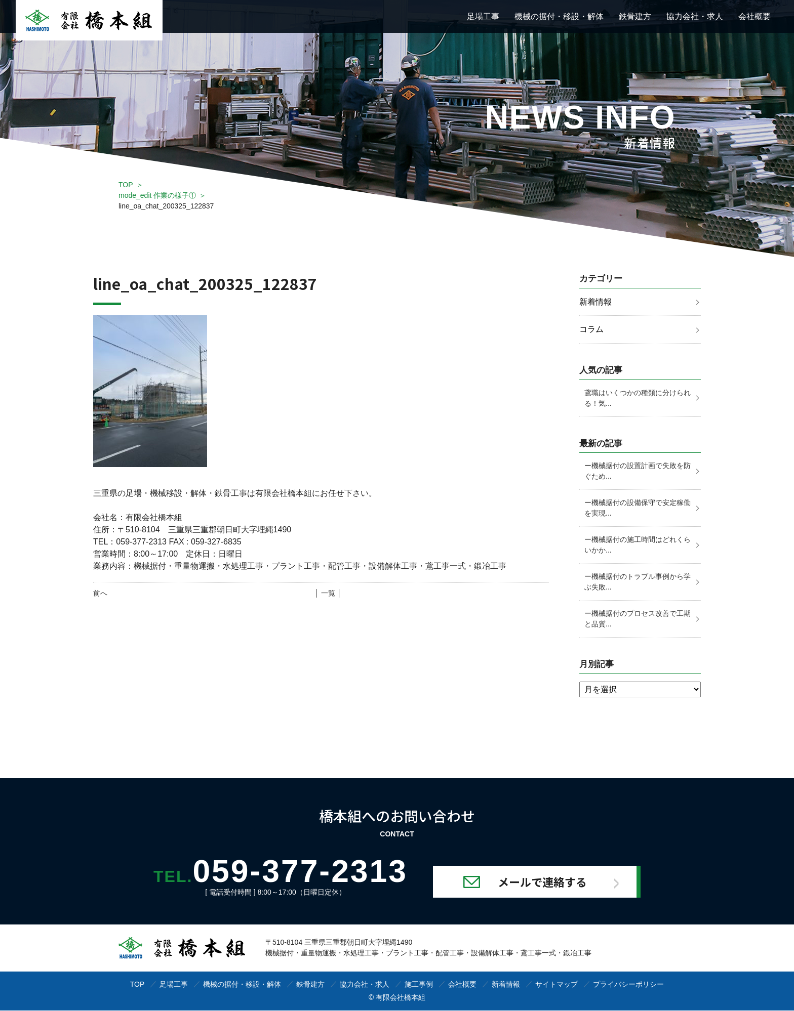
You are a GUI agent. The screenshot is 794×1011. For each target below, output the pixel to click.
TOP (125, 185)
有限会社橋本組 (400, 998)
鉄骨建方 (635, 16)
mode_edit (157, 195)
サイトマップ (556, 985)
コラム (591, 329)
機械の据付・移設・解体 (559, 16)
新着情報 (595, 302)
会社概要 (754, 16)
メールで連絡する (544, 882)
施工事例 (419, 985)
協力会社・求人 (694, 16)
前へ (100, 593)
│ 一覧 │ (327, 593)
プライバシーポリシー (628, 985)
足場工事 (483, 16)
